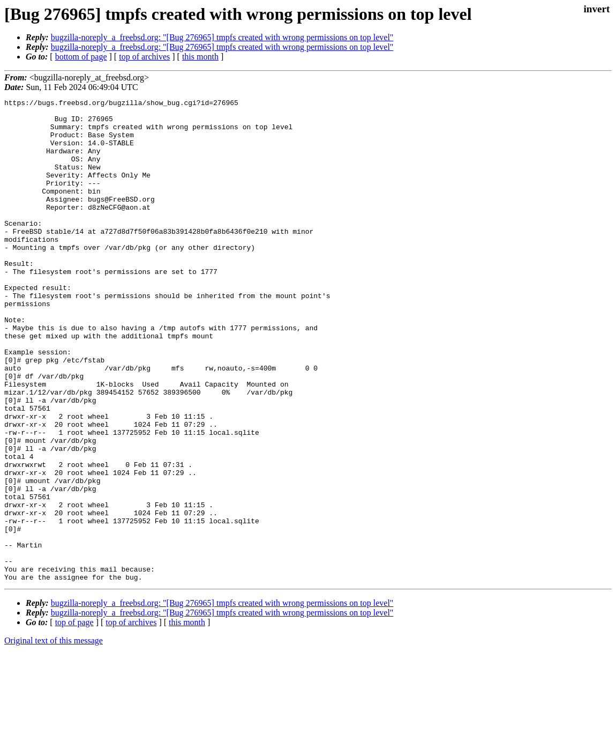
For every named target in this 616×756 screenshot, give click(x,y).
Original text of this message (53, 737)
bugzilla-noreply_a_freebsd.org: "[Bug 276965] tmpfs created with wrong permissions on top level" (222, 37)
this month (200, 56)
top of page (74, 718)
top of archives (144, 56)
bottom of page (81, 56)
